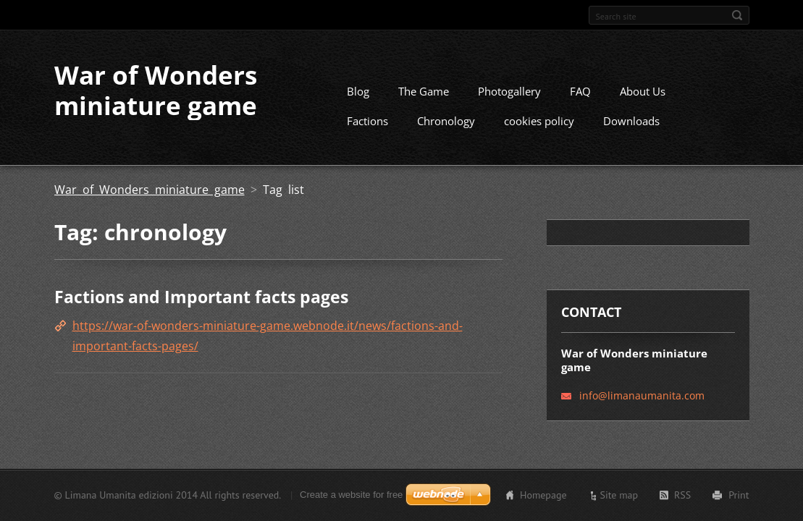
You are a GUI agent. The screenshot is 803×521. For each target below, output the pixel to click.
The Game (423, 91)
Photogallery (509, 91)
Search (737, 15)
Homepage (543, 494)
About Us (642, 91)
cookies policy (539, 121)
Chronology (446, 121)
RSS (682, 494)
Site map (619, 494)
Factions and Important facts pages (201, 296)
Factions (367, 121)
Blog (358, 91)
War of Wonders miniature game (149, 190)
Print (738, 494)
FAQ (580, 91)
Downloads (631, 121)
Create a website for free (351, 494)
